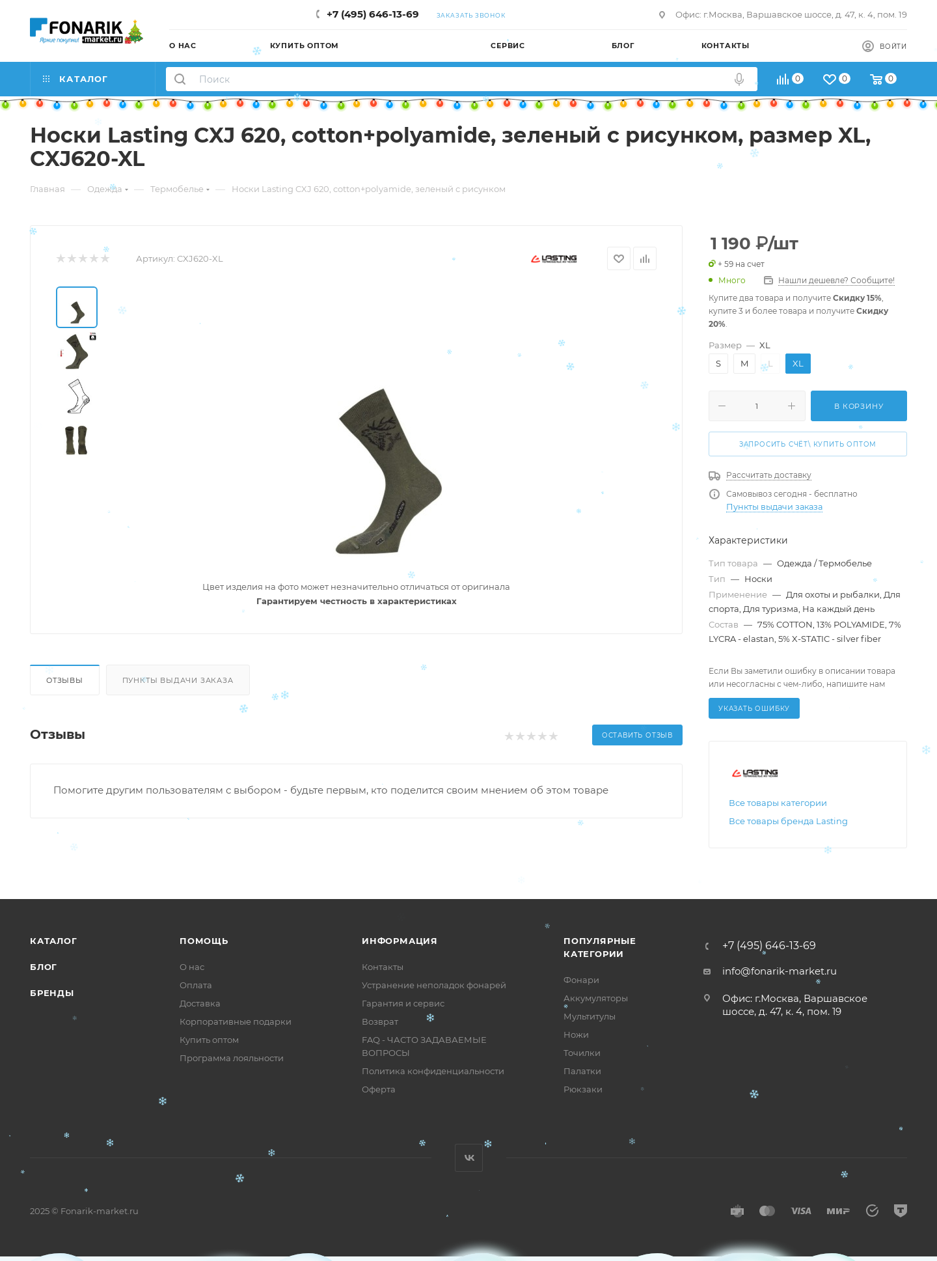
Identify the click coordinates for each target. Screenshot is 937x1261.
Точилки (582, 1052)
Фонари (581, 980)
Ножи (576, 1034)
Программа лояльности (232, 1058)
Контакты (382, 967)
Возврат (380, 1021)
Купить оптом (209, 1039)
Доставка (200, 1003)
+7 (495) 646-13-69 (373, 14)
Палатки (582, 1071)
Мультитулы (590, 1016)
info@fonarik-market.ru (779, 971)
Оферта (379, 1089)
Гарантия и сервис (403, 1003)
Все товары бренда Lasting (788, 821)
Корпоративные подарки (236, 1021)
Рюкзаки (583, 1089)
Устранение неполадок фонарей (434, 985)
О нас (192, 967)
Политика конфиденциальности (433, 1071)
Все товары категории (778, 802)
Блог (43, 967)
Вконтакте (469, 1158)
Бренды (52, 993)
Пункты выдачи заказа (178, 680)
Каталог (53, 940)
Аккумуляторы (596, 998)
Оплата (196, 985)
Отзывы (64, 680)
